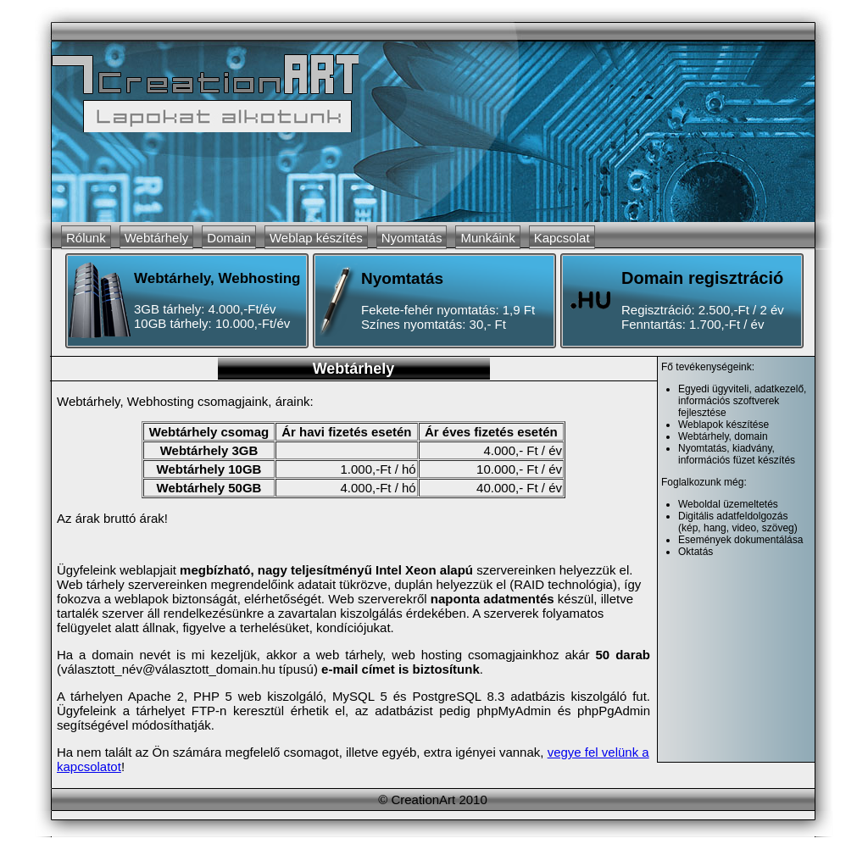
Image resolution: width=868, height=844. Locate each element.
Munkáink (487, 237)
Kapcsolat (562, 237)
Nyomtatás (411, 237)
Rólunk (86, 237)
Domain (229, 237)
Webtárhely (157, 237)
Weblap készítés (316, 237)
